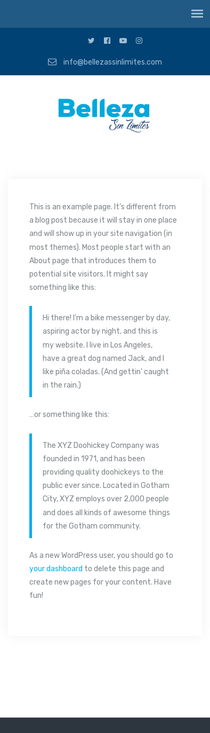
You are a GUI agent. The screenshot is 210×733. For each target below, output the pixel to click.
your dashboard (56, 568)
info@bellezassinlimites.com (105, 62)
